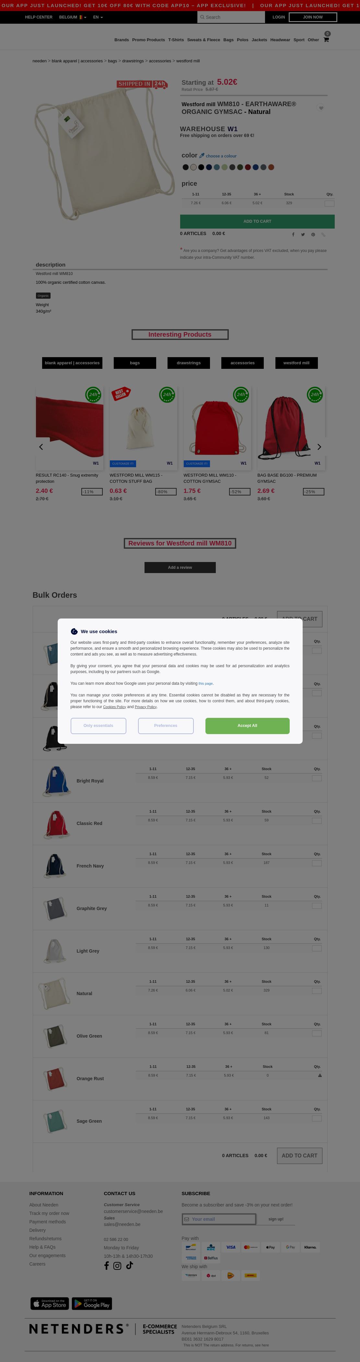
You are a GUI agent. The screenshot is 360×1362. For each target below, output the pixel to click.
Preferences (166, 725)
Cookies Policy (116, 707)
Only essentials (98, 725)
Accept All (247, 725)
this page (207, 683)
